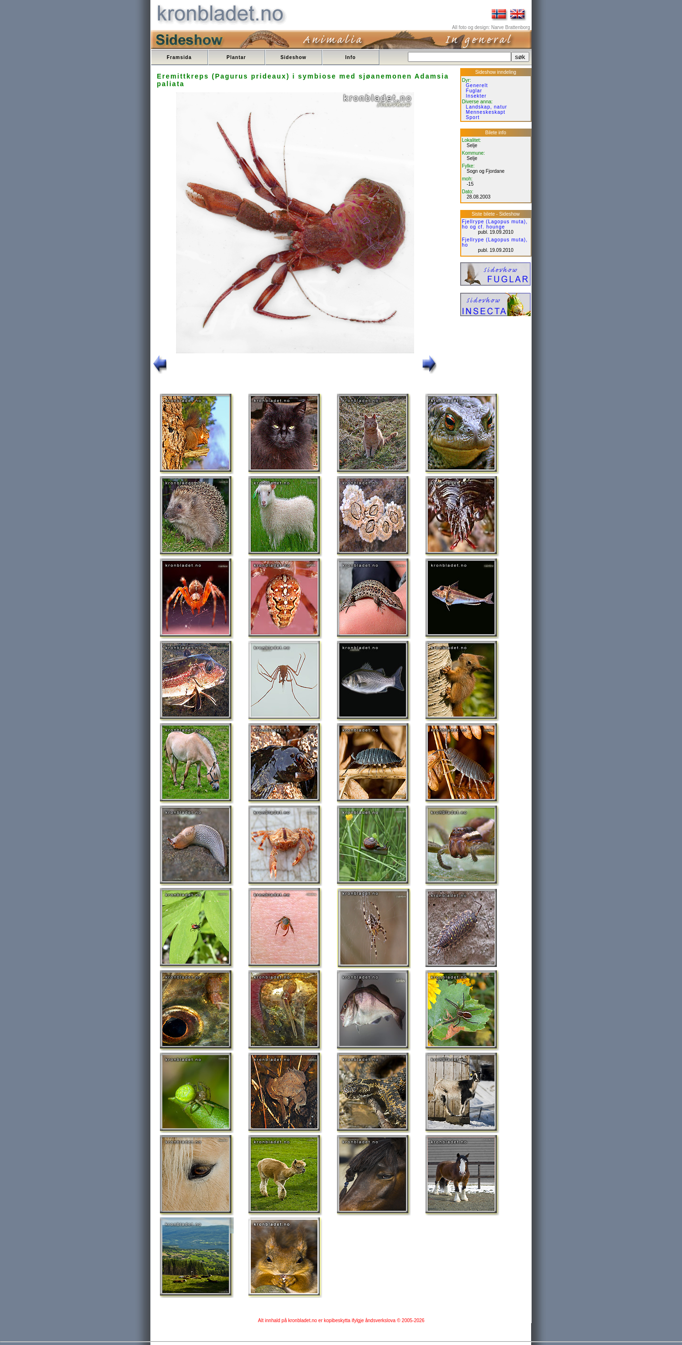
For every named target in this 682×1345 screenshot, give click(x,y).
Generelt (477, 85)
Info (350, 57)
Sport (473, 117)
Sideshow (293, 57)
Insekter (476, 96)
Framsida (179, 57)
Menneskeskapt (485, 112)
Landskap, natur (486, 107)
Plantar (236, 57)
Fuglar (474, 90)
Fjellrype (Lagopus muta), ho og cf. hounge (495, 224)
